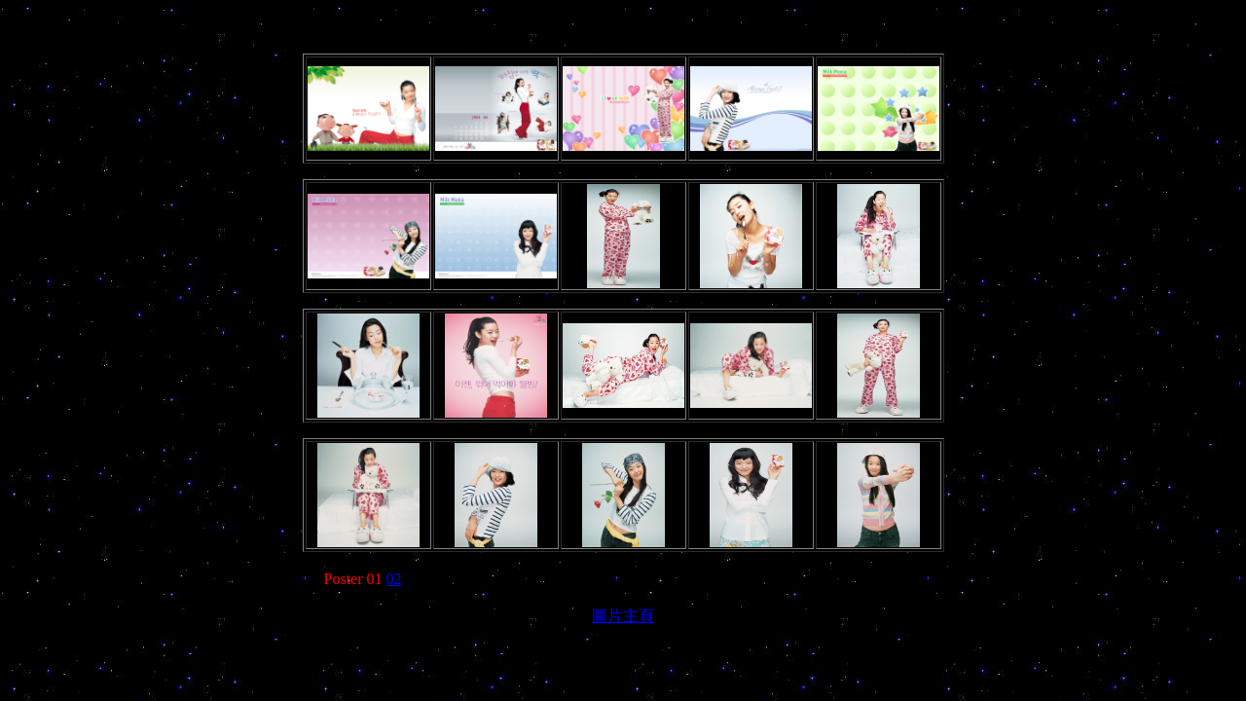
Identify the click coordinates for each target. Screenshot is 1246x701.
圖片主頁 (623, 616)
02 (394, 579)
